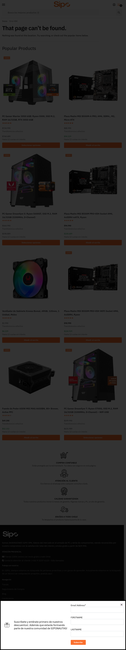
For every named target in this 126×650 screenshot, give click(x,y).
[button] (122, 605)
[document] (63, 325)
